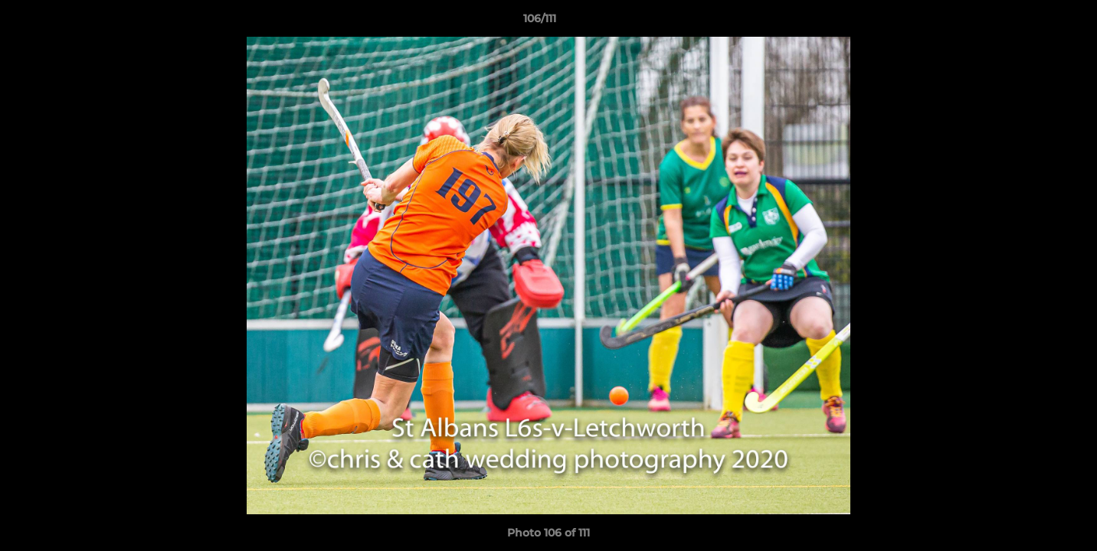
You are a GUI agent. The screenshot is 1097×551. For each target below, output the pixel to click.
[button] (1032, 22)
